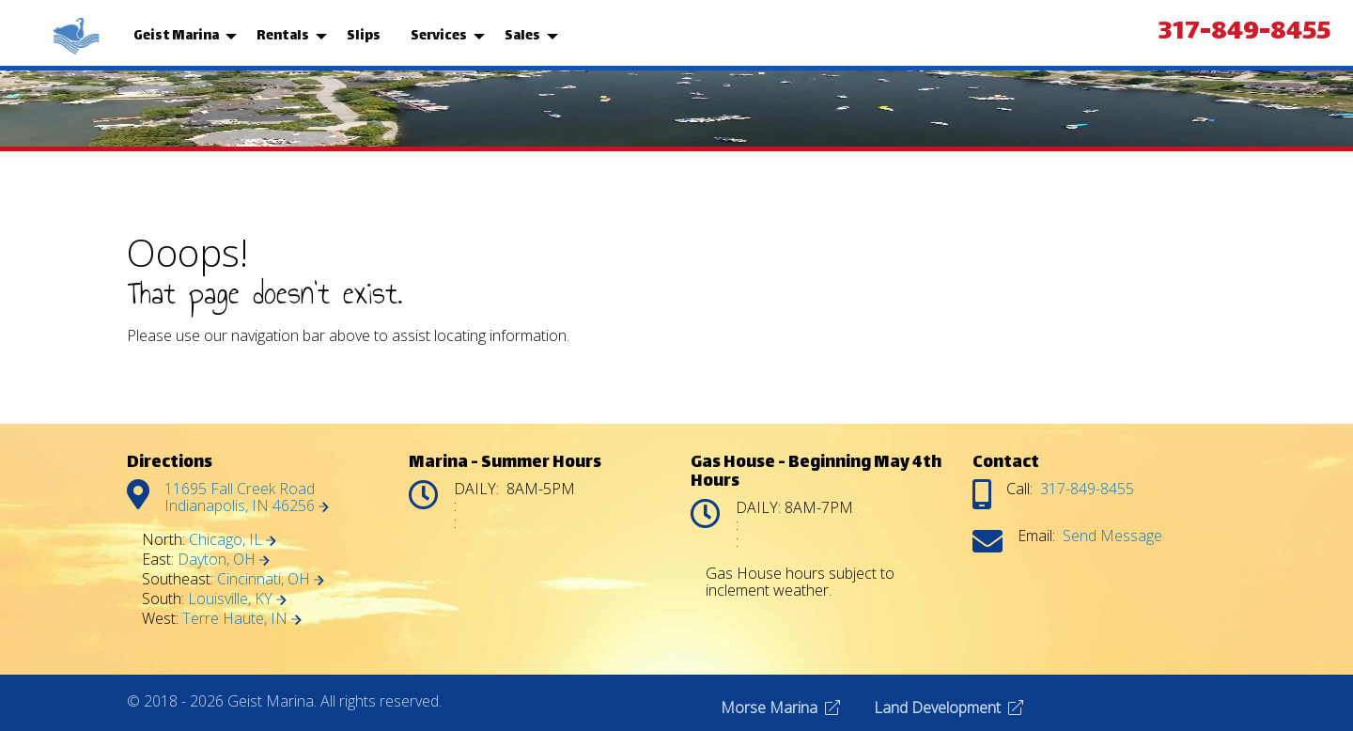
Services (439, 36)
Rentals (283, 36)
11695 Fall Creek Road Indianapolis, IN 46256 (246, 497)
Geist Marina (176, 36)
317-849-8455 (1244, 32)
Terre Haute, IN (242, 618)
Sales (522, 36)
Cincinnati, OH (270, 578)
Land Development (948, 707)
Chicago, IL (232, 539)
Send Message (1112, 535)
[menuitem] (78, 37)
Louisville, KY (237, 598)
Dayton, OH (224, 559)
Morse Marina (780, 707)
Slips (364, 36)
